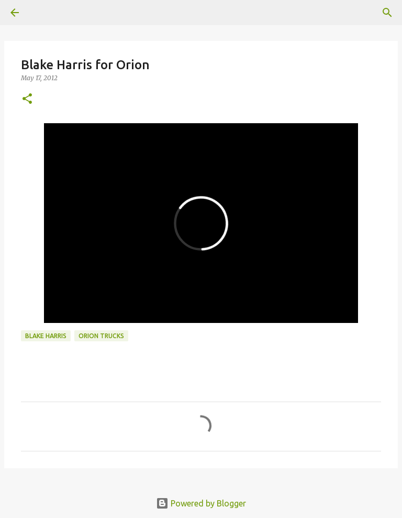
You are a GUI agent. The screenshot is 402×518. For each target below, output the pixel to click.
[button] (27, 99)
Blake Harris (45, 335)
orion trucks (101, 335)
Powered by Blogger (201, 503)
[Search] (387, 12)
